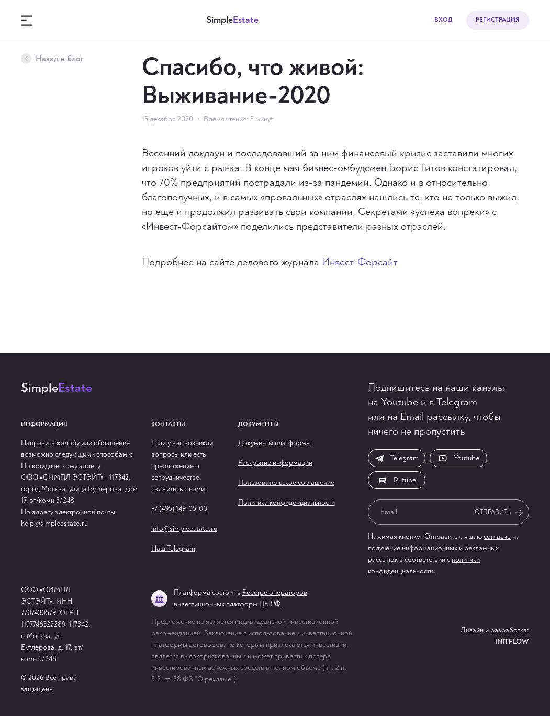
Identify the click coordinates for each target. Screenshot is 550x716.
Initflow (512, 641)
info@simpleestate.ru (184, 528)
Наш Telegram (173, 548)
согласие (497, 536)
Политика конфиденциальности (286, 502)
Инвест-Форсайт (360, 261)
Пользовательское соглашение (286, 482)
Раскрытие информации (275, 462)
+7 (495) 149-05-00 (179, 508)
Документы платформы (274, 442)
